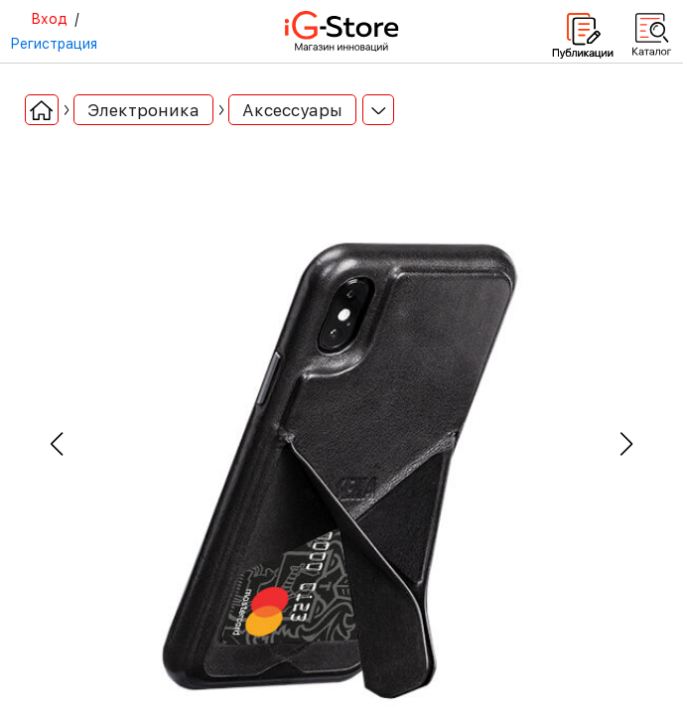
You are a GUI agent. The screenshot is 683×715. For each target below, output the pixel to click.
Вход (49, 19)
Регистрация (53, 44)
